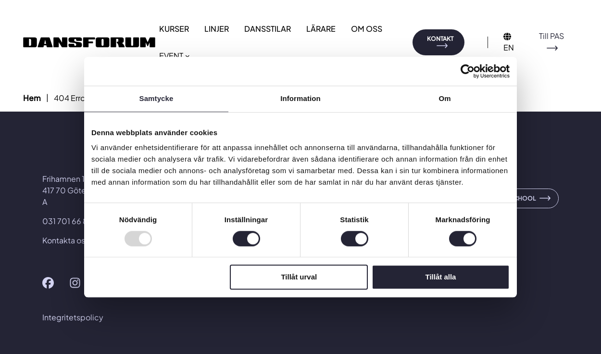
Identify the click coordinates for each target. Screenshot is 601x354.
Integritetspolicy (72, 317)
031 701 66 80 (67, 221)
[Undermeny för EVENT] (187, 55)
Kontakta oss (65, 240)
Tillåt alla (440, 277)
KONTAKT (440, 38)
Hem (32, 98)
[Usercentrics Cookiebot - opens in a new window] (468, 71)
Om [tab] (444, 98)
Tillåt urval (299, 277)
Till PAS (551, 36)
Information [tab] (300, 98)
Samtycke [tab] (156, 98)
